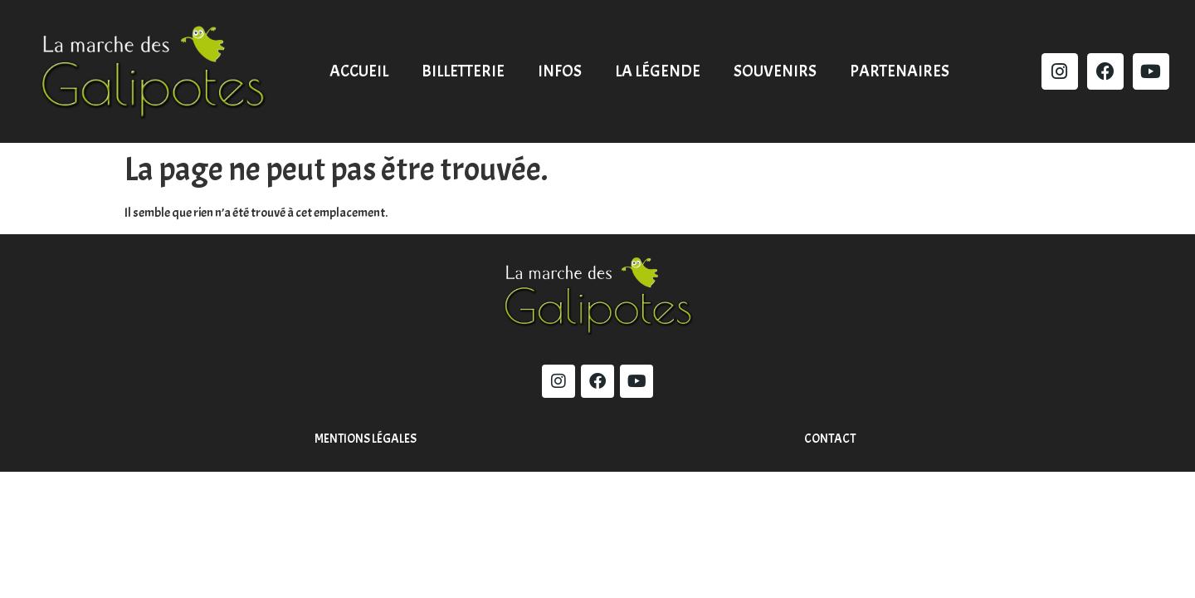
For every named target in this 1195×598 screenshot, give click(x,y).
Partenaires (899, 71)
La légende (657, 71)
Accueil (358, 71)
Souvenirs (775, 71)
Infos (560, 71)
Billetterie (463, 71)
